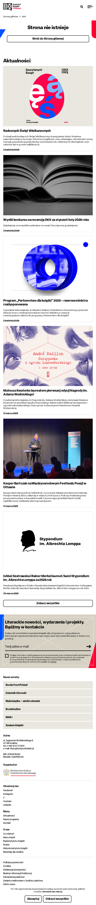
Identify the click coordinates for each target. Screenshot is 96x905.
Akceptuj (33, 899)
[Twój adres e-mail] (44, 646)
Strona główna (10, 16)
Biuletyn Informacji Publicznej (17, 873)
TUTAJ (53, 662)
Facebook (8, 790)
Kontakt (7, 823)
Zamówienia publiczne (14, 877)
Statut (6, 844)
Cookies (7, 866)
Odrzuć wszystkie (57, 899)
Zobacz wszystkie (48, 603)
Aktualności (9, 815)
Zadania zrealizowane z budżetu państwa (23, 880)
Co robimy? (8, 833)
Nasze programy (11, 819)
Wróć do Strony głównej (48, 39)
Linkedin (7, 804)
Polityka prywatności (13, 862)
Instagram (8, 794)
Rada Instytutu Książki (14, 841)
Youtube (7, 801)
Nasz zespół (9, 837)
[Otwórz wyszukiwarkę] (81, 6)
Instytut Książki (12, 7)
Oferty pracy (9, 884)
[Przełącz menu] (90, 6)
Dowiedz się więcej (52, 891)
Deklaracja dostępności (14, 869)
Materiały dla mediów (13, 852)
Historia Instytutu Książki (15, 848)
